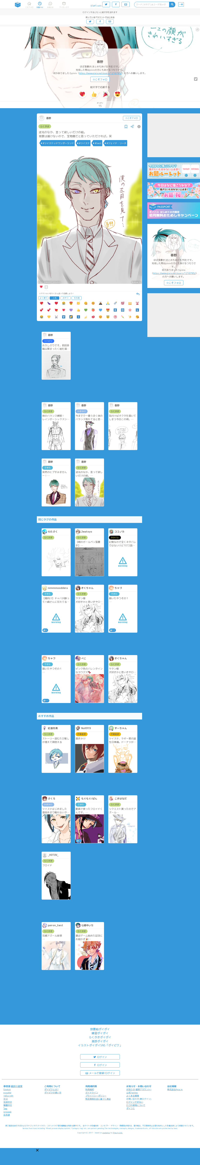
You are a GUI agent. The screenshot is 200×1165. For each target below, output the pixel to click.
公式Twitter (132, 1092)
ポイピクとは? (51, 1089)
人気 (54, 298)
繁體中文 (8, 1105)
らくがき (44, 126)
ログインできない (134, 1102)
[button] (37, 1150)
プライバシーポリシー (95, 1095)
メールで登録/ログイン (100, 1073)
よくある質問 (132, 1095)
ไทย (5, 1108)
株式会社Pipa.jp (175, 1089)
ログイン (100, 1057)
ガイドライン (91, 1092)
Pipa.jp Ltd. (118, 1132)
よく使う (43, 298)
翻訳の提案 (16, 1086)
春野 (100, 62)
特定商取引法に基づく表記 (98, 1098)
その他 (76, 298)
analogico (106, 1132)
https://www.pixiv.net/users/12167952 (100, 73)
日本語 (7, 1114)
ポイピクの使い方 (52, 1092)
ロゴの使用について (135, 1105)
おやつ (65, 298)
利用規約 (89, 1089)
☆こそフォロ (100, 79)
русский (7, 1111)
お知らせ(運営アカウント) (138, 1089)
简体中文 (8, 1102)
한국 (6, 1098)
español (7, 1092)
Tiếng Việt (8, 1095)
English (7, 1089)
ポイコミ (130, 1108)
